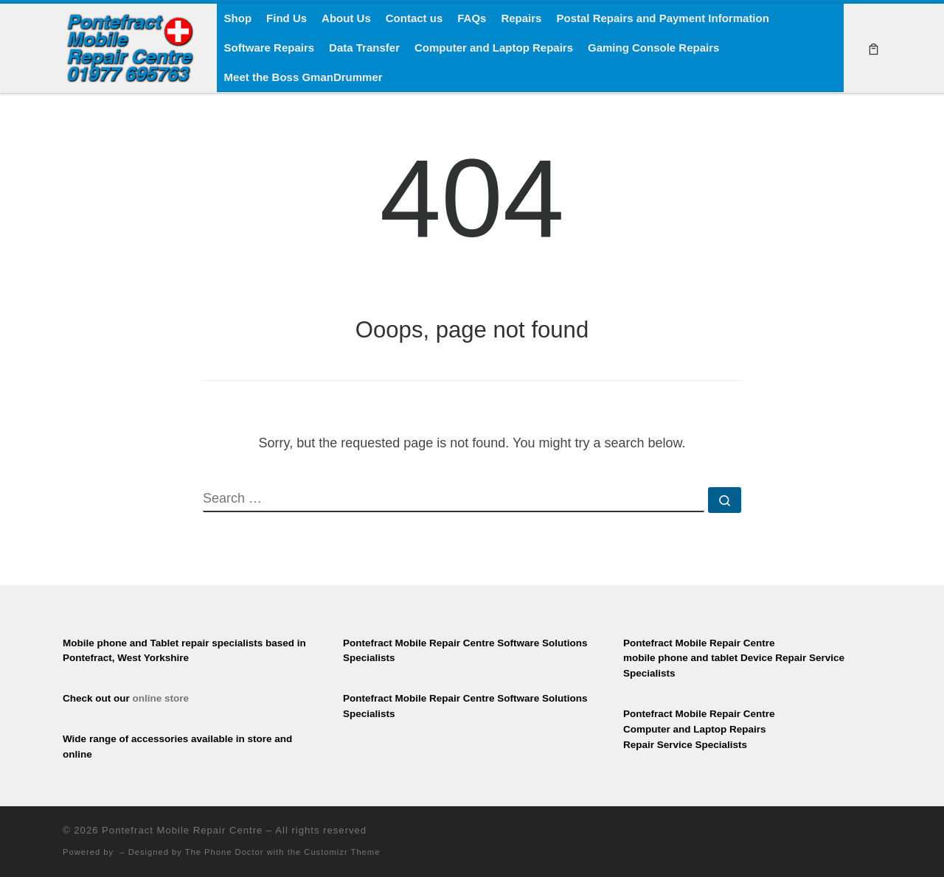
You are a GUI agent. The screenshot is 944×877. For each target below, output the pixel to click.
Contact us (414, 18)
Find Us (286, 18)
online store (161, 698)
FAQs (471, 18)
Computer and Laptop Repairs (493, 47)
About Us (346, 18)
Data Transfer (364, 47)
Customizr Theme (342, 852)
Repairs (521, 18)
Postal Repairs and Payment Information (662, 18)
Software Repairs (269, 47)
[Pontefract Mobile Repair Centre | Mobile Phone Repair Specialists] (129, 46)
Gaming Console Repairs (653, 47)
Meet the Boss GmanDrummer (303, 77)
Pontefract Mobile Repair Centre (182, 830)
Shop (238, 18)
